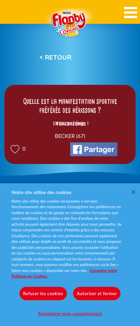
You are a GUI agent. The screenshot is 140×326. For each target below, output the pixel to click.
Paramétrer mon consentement (70, 313)
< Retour (55, 57)
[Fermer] (133, 191)
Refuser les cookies (43, 293)
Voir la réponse (70, 123)
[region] (70, 254)
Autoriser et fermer (97, 293)
